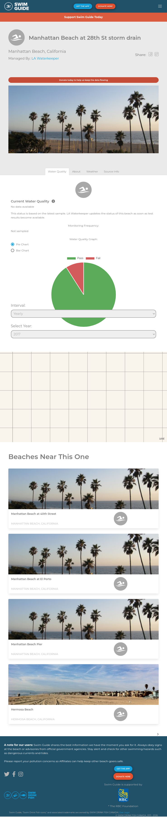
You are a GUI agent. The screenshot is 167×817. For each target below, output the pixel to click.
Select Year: (21, 326)
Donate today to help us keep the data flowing (83, 80)
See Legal (124, 812)
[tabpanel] (83, 258)
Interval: (18, 305)
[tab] (57, 171)
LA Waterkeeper (45, 58)
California (56, 51)
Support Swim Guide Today (83, 17)
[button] (159, 6)
